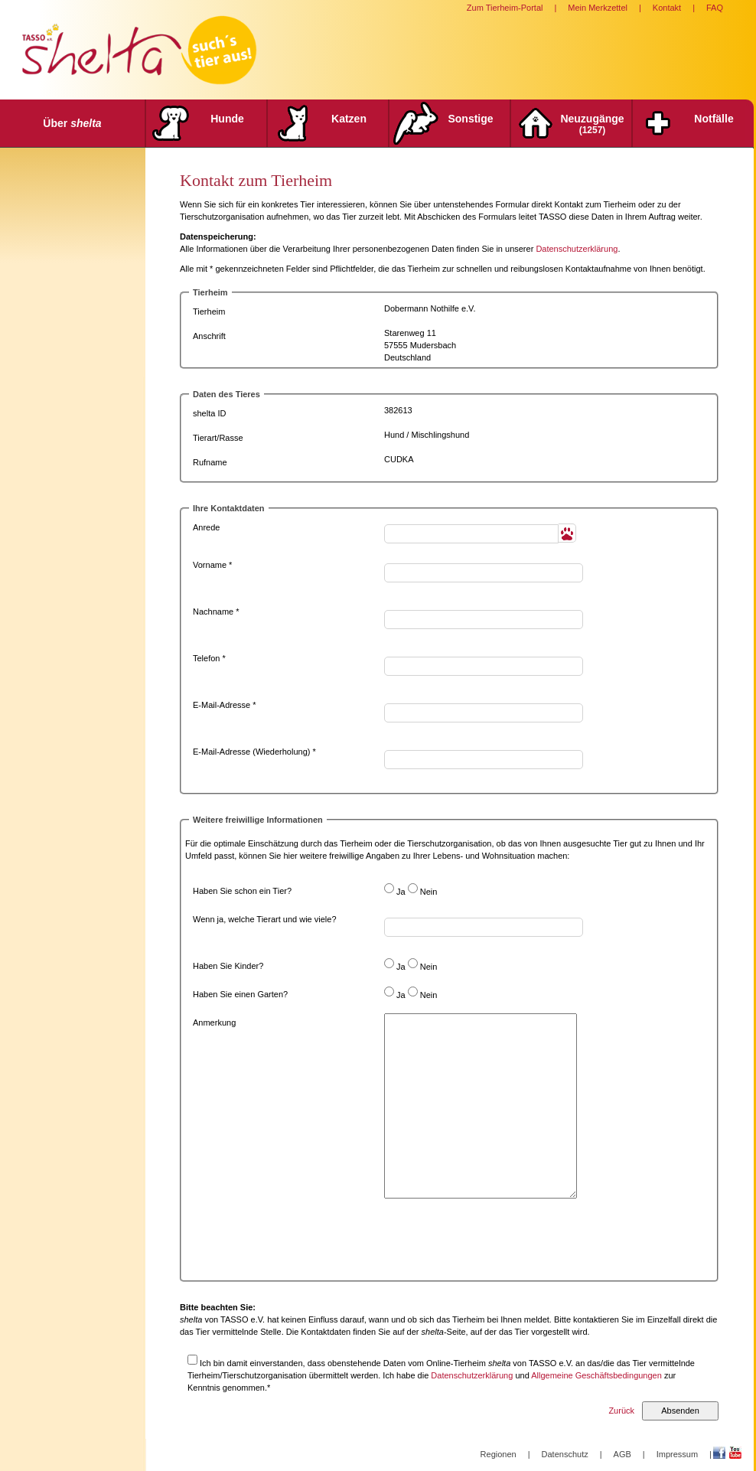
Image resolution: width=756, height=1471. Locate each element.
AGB (622, 1454)
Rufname (210, 462)
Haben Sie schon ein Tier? (242, 890)
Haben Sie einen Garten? (240, 994)
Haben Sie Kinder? (228, 965)
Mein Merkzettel (597, 7)
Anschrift (209, 336)
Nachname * (216, 611)
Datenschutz (565, 1454)
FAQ (714, 7)
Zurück (621, 1410)
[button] (567, 533)
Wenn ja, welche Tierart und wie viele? (265, 919)
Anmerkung (214, 1022)
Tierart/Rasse (218, 437)
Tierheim (209, 311)
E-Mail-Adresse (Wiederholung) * (254, 751)
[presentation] (500, 1244)
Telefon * (209, 658)
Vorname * (212, 564)
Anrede (206, 527)
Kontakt (667, 7)
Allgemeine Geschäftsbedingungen (596, 1375)
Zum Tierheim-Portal (505, 7)
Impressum (677, 1454)
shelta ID (209, 413)
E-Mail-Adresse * (224, 704)
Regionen (498, 1454)
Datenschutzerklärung (577, 248)
